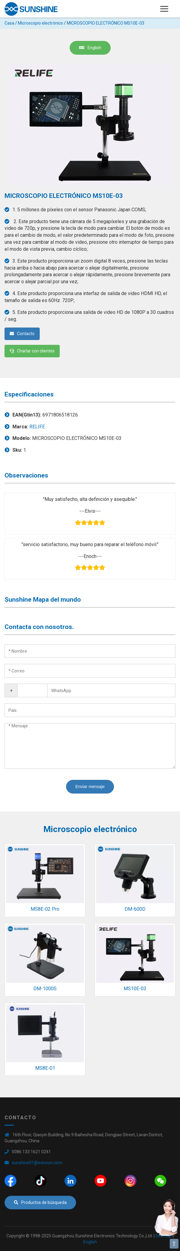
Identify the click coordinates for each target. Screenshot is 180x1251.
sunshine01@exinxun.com (37, 1162)
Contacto (22, 333)
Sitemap (163, 1235)
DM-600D (135, 909)
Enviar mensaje (90, 786)
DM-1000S (45, 988)
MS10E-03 (135, 988)
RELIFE (37, 427)
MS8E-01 (45, 1068)
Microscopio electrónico (40, 23)
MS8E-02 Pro (45, 909)
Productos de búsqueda (40, 1202)
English (90, 47)
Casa (9, 23)
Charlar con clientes (32, 350)
